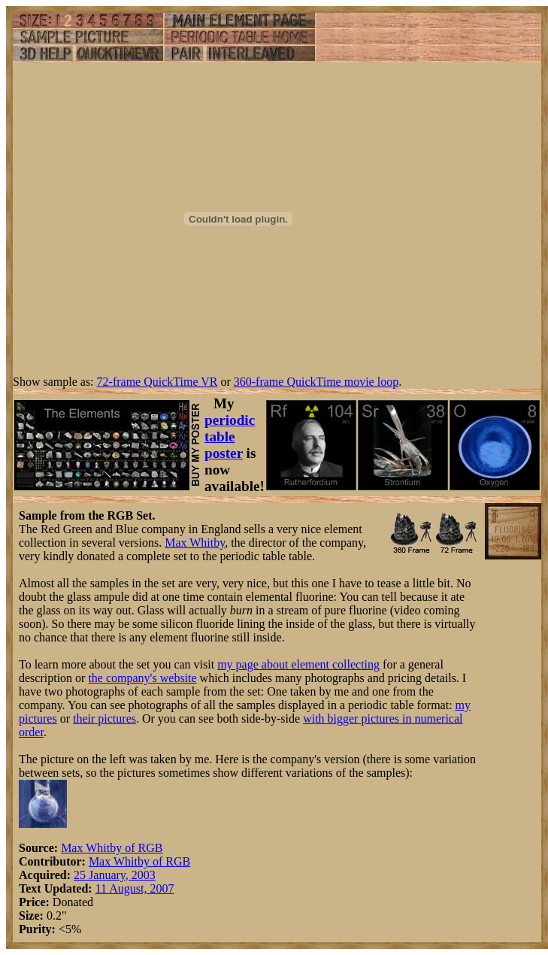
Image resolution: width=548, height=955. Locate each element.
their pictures (104, 718)
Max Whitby (195, 542)
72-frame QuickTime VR (157, 381)
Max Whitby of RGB (111, 847)
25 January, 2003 (115, 875)
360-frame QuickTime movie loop (316, 381)
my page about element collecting (298, 664)
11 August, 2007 (134, 888)
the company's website (142, 678)
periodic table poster (229, 436)
